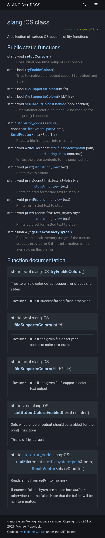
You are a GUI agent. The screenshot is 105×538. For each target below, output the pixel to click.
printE (30, 200)
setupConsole (36, 56)
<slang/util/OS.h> (87, 29)
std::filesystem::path (37, 129)
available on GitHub (32, 532)
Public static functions (33, 47)
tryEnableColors (38, 70)
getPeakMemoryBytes (50, 232)
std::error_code (29, 123)
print (29, 167)
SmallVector (21, 134)
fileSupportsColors (41, 89)
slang (23, 4)
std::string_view (53, 154)
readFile (50, 123)
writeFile (32, 148)
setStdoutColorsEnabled (45, 104)
